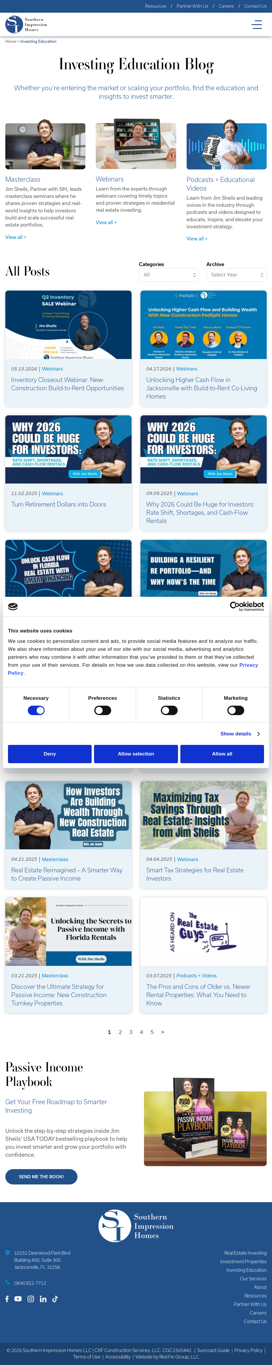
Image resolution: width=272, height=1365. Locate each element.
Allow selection (136, 754)
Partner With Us (192, 6)
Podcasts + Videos (197, 975)
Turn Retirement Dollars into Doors (58, 504)
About (260, 1287)
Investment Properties (243, 1261)
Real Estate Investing (245, 1253)
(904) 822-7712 (30, 1283)
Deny (50, 754)
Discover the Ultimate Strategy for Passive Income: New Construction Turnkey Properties (59, 995)
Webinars (52, 368)
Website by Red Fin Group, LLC (167, 1356)
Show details (236, 734)
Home (10, 41)
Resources (155, 6)
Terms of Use (87, 1356)
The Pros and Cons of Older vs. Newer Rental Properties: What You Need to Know (198, 995)
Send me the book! (41, 1176)
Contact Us (256, 6)
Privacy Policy (248, 1350)
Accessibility (118, 1356)
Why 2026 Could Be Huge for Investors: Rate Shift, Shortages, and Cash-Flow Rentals (200, 512)
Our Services (253, 1278)
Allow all (222, 754)
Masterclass (55, 859)
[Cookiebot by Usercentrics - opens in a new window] (238, 607)
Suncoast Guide (213, 1350)
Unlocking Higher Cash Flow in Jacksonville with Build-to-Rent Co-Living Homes (201, 388)
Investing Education (38, 41)
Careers (226, 6)
